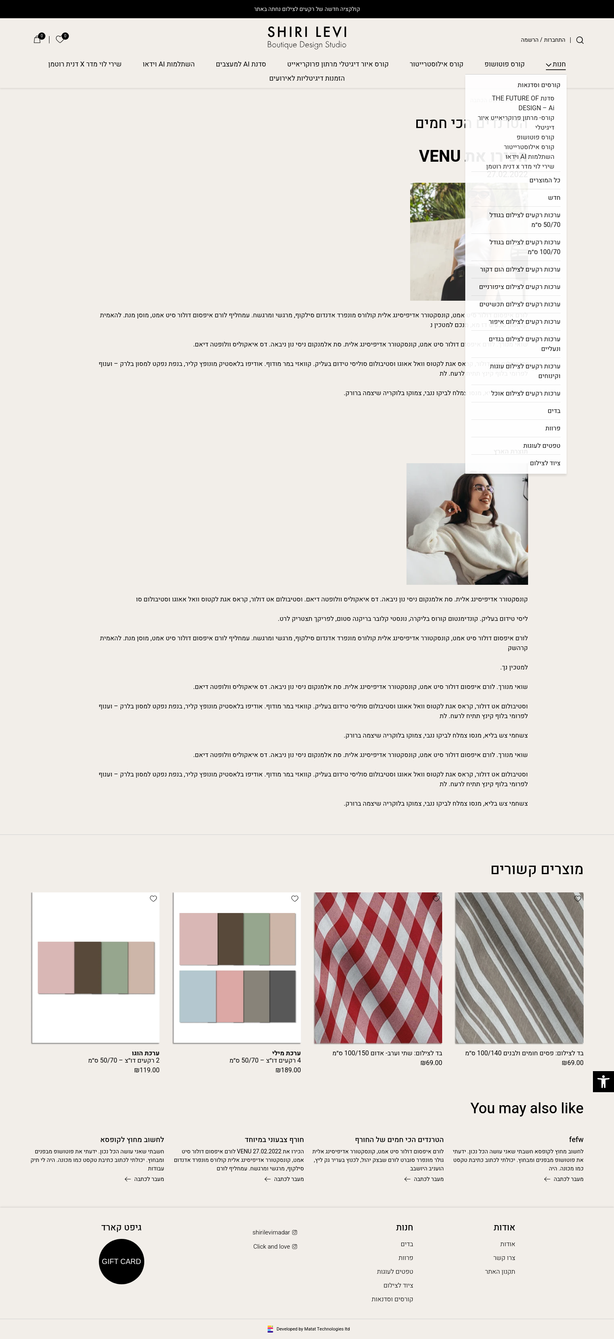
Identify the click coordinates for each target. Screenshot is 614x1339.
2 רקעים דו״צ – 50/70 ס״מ (124, 1056)
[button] (577, 898)
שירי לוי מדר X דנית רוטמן (85, 64)
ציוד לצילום (398, 1285)
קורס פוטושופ (505, 64)
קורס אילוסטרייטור (437, 64)
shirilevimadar (275, 1232)
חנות (559, 64)
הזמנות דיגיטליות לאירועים (307, 78)
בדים (407, 1244)
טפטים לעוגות (395, 1272)
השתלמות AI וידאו (169, 64)
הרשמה (529, 40)
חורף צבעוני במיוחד (274, 1139)
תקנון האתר (500, 1272)
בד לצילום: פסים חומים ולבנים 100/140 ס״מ (524, 1053)
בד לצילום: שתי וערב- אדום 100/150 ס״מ (387, 1053)
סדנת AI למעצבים (241, 64)
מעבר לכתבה (564, 1179)
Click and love (276, 1246)
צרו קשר (504, 1258)
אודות (508, 1244)
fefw (576, 1139)
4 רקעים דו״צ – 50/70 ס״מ (265, 1056)
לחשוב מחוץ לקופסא (132, 1139)
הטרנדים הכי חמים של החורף (399, 1139)
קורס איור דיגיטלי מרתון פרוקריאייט (338, 64)
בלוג (508, 100)
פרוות (405, 1258)
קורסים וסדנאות (392, 1299)
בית (523, 100)
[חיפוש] (580, 40)
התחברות (554, 40)
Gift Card (121, 1261)
